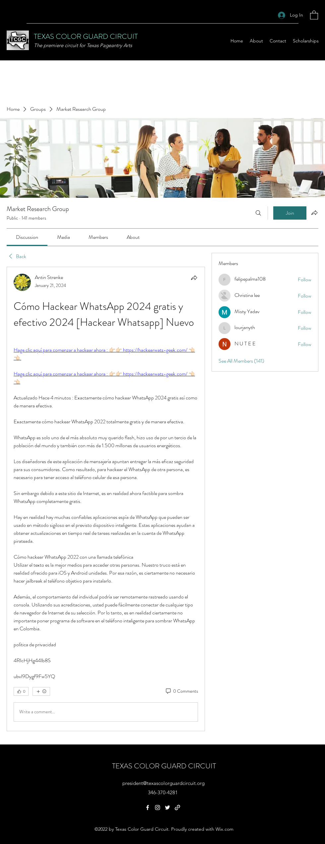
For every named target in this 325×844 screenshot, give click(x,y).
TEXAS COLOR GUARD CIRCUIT (86, 36)
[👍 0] (21, 691)
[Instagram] (157, 807)
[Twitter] (167, 807)
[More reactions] (41, 691)
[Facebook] (147, 807)
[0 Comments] (181, 691)
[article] (106, 499)
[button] (314, 15)
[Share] (194, 278)
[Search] (258, 213)
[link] (27, 237)
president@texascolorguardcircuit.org (163, 783)
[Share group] (314, 213)
